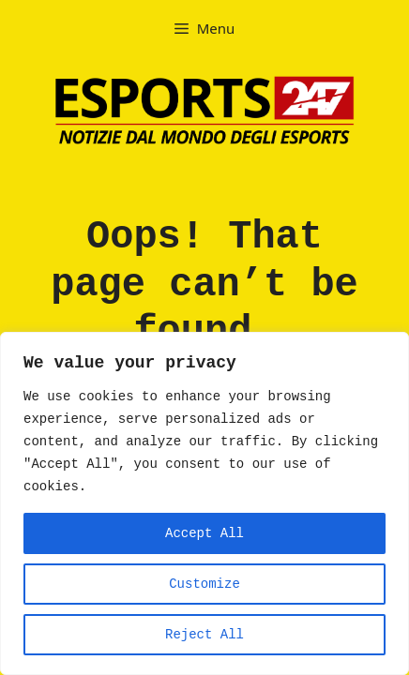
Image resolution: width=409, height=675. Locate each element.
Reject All (204, 634)
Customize (204, 584)
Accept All (204, 533)
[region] (204, 503)
